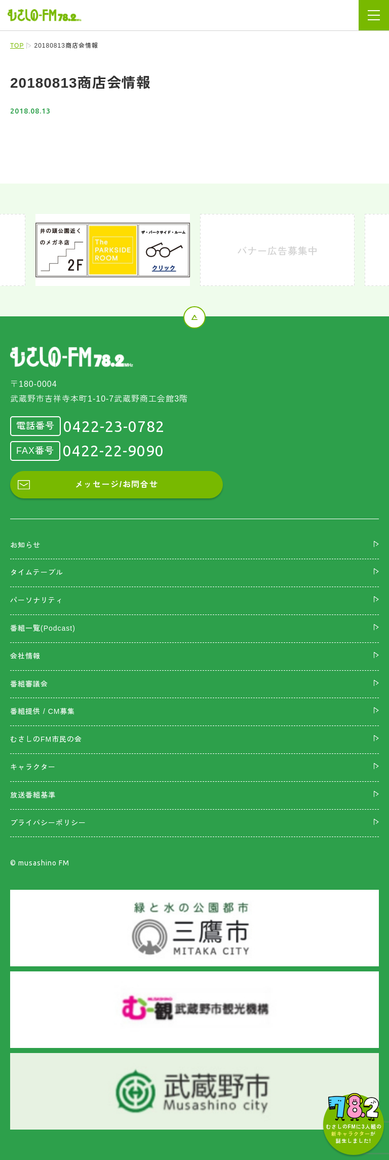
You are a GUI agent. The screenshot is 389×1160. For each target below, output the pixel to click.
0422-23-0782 (114, 426)
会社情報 (25, 656)
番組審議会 (29, 684)
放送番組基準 (33, 795)
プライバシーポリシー (48, 823)
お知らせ (25, 545)
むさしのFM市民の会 (46, 739)
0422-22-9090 (113, 450)
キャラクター (33, 767)
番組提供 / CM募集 (42, 711)
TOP (17, 45)
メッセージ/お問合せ (116, 484)
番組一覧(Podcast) (42, 628)
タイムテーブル (36, 572)
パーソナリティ (36, 600)
